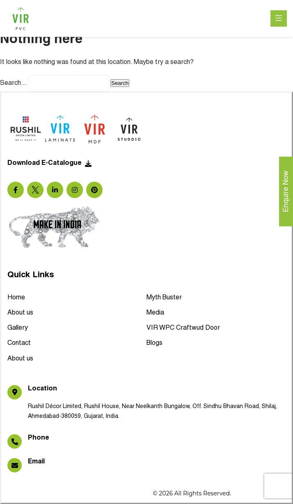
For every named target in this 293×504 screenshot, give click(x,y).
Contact (19, 343)
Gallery (17, 328)
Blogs (154, 343)
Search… (13, 83)
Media (155, 313)
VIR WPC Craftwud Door (183, 328)
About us (20, 313)
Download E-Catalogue (49, 163)
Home (16, 298)
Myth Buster (164, 298)
